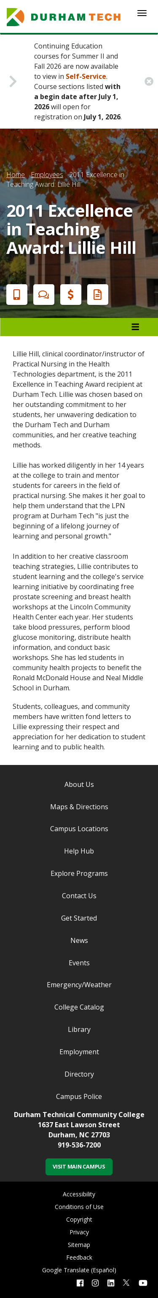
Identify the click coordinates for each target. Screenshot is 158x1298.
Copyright (79, 1219)
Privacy (79, 1232)
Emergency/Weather (79, 984)
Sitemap (79, 1245)
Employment (79, 1051)
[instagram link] (95, 1282)
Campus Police (79, 1096)
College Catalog (79, 1007)
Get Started (79, 918)
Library (79, 1029)
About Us (79, 784)
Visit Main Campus (79, 1166)
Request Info (96, 294)
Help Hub (79, 851)
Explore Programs (79, 873)
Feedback (79, 1257)
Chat (42, 294)
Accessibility (79, 1194)
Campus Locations (79, 828)
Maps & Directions (79, 806)
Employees (47, 174)
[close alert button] (149, 81)
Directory (79, 1074)
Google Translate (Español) (79, 1270)
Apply (15, 294)
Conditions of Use (79, 1207)
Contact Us (79, 895)
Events (79, 962)
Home (15, 174)
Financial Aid (69, 294)
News (79, 940)
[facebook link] (80, 1282)
